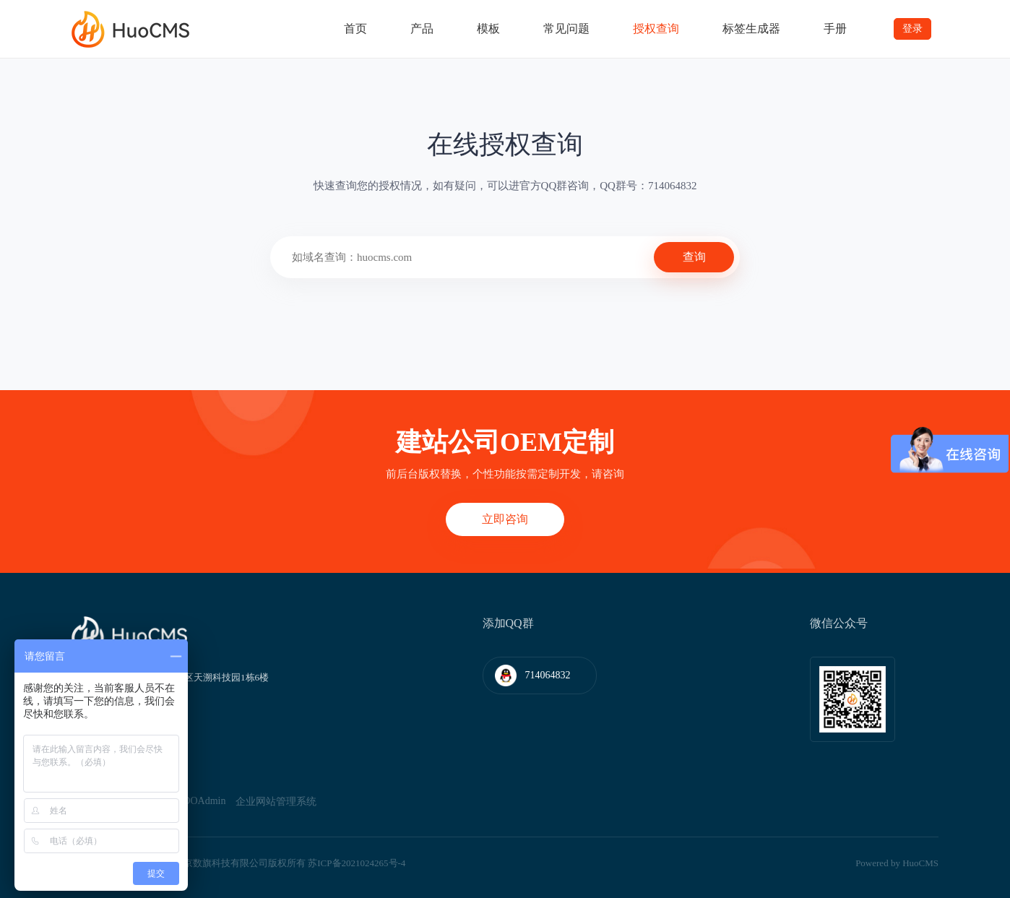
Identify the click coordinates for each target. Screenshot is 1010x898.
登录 (912, 28)
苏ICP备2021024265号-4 (356, 863)
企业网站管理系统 (276, 801)
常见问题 (566, 28)
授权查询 (656, 28)
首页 (355, 28)
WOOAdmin (199, 800)
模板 (488, 28)
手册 (835, 28)
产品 (421, 28)
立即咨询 (505, 519)
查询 (694, 257)
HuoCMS (920, 863)
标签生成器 (751, 28)
